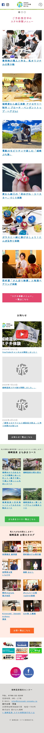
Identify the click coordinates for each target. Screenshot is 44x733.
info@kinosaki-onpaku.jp (24, 701)
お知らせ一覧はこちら (22, 437)
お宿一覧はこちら (22, 630)
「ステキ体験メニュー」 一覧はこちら (22, 297)
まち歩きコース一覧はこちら (22, 519)
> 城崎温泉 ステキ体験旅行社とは (18, 713)
